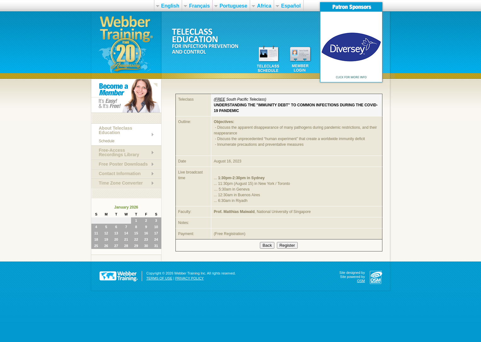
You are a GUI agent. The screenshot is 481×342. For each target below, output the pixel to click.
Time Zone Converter (121, 183)
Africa (264, 6)
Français (199, 6)
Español (291, 6)
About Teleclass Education (115, 130)
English (170, 6)
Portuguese (233, 6)
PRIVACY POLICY (189, 278)
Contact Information (120, 173)
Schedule (107, 141)
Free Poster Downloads (123, 164)
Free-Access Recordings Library (119, 152)
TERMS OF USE (159, 278)
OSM (361, 281)
